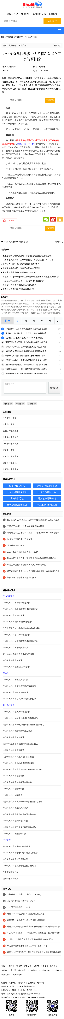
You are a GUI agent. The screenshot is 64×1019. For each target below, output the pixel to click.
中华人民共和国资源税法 (13, 750)
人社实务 (32, 404)
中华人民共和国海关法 (12, 660)
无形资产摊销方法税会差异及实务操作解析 (25, 526)
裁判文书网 (5, 975)
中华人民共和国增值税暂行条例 (16, 603)
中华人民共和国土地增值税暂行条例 (18, 763)
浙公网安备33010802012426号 (13, 997)
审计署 (13, 970)
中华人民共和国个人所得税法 (15, 692)
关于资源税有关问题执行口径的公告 (18, 757)
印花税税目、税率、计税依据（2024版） (24, 894)
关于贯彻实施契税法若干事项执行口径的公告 (22, 802)
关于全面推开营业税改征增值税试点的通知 (21, 628)
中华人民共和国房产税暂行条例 (16, 712)
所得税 (6, 673)
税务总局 (27, 966)
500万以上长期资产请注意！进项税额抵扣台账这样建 (30, 939)
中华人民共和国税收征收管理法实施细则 (20, 853)
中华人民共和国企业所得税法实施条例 (19, 686)
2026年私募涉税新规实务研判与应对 (22, 552)
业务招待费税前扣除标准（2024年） (22, 901)
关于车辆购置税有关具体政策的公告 (18, 654)
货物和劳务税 (9, 596)
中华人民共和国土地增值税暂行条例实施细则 (22, 769)
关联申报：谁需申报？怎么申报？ (21, 578)
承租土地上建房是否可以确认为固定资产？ (21, 272)
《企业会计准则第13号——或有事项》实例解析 (23, 281)
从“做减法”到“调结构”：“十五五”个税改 (21, 37)
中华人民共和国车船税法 (13, 776)
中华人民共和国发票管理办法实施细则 (19, 866)
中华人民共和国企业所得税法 (15, 680)
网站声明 (21, 983)
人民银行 (5, 970)
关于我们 (12, 983)
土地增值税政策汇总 (17, 505)
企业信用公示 (57, 970)
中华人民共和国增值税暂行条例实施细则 (20, 609)
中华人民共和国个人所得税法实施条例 (19, 699)
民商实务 (20, 404)
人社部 (36, 966)
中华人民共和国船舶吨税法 (14, 834)
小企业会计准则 (9, 418)
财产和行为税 (9, 705)
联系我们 (31, 983)
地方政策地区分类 (47, 498)
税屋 (5, 45)
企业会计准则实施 (10, 444)
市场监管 (44, 966)
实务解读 (13, 45)
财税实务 (22, 45)
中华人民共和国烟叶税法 (13, 789)
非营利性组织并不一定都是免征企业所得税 (21, 268)
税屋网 (4, 983)
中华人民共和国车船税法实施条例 (17, 782)
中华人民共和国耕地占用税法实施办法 (19, 814)
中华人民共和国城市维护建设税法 (17, 731)
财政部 (11, 966)
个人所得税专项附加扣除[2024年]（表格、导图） (28, 946)
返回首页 (57, 45)
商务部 (19, 966)
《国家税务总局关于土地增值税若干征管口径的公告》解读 (28, 260)
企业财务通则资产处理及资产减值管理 (19, 285)
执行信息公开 (44, 970)
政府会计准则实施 (10, 469)
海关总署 (53, 966)
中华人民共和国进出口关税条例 (16, 667)
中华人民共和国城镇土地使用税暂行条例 (20, 718)
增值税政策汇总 (17, 486)
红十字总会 (32, 970)
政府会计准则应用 (10, 456)
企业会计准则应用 (10, 431)
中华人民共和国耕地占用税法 (15, 808)
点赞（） (11, 221)
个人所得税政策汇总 (17, 492)
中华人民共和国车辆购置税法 (15, 648)
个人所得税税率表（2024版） (19, 907)
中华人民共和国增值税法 (13, 615)
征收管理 (7, 840)
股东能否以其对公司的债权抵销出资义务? (21, 264)
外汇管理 (22, 970)
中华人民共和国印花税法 (13, 737)
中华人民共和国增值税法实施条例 (17, 622)
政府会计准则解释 (10, 463)
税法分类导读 (17, 498)
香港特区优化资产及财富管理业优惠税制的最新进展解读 (31, 558)
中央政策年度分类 (47, 492)
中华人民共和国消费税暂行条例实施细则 (20, 641)
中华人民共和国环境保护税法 (15, 821)
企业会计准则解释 (10, 437)
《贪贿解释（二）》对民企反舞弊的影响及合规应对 (26, 329)
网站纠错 (40, 983)
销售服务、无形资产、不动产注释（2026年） (26, 920)
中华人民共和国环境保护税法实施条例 (19, 827)
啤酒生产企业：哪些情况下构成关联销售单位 (26, 565)
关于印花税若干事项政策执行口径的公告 (20, 744)
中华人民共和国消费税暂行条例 (16, 635)
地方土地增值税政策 (47, 505)
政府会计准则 (9, 450)
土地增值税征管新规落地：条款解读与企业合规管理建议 (27, 256)
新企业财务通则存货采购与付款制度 (18, 289)
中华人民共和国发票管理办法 (15, 859)
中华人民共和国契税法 (12, 795)
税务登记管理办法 (10, 872)
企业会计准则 (9, 424)
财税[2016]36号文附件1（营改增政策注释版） (26, 914)
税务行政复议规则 (10, 879)
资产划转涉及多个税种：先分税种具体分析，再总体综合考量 (33, 571)
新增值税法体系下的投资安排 (19, 539)
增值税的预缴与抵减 (16, 545)
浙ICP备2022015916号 (36, 997)
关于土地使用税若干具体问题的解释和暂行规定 (23, 725)
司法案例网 (17, 975)
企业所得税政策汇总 (47, 486)
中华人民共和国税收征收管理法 (16, 846)
